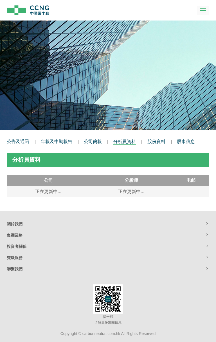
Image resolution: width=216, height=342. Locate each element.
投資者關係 (108, 246)
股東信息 (186, 141)
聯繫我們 (108, 268)
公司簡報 (93, 141)
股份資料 (156, 141)
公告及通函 (18, 141)
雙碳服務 (108, 257)
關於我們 (108, 223)
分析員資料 (124, 141)
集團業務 (108, 234)
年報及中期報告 (56, 141)
